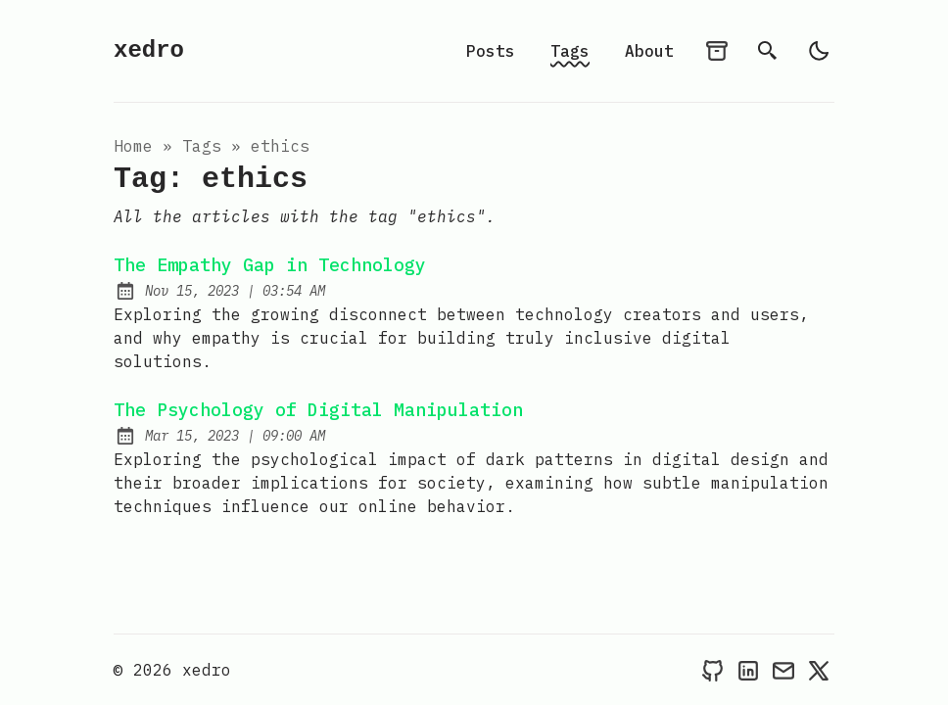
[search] (767, 51)
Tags (570, 51)
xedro (149, 50)
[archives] (717, 51)
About (649, 51)
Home (133, 146)
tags (201, 146)
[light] (818, 51)
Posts (490, 51)
